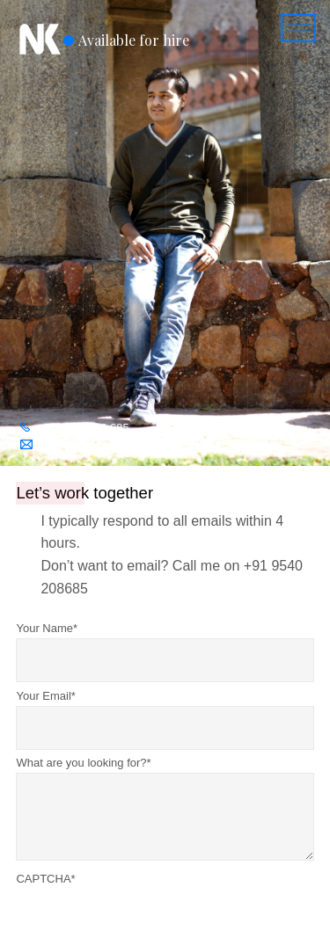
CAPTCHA (45, 878)
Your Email (45, 695)
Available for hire (133, 40)
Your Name (46, 628)
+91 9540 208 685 (82, 427)
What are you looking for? (83, 762)
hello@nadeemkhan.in (96, 445)
